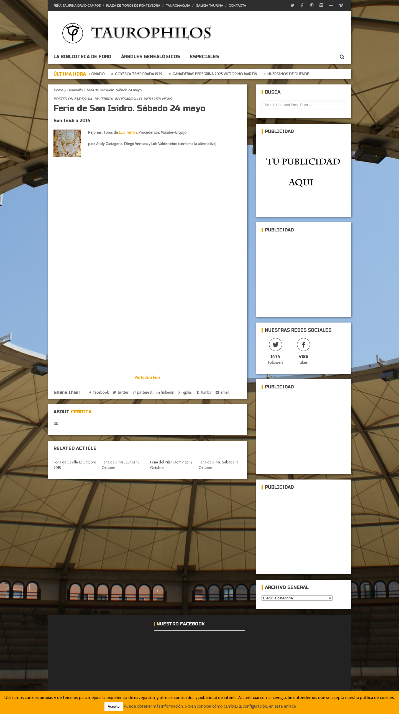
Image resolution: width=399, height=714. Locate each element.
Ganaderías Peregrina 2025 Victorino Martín (222, 74)
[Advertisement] (303, 272)
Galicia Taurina (209, 5)
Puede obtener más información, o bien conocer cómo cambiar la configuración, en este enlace (210, 706)
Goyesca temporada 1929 (146, 74)
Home (58, 90)
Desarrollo (74, 90)
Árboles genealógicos (150, 56)
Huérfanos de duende (295, 74)
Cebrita (105, 99)
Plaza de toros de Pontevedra (133, 5)
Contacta (237, 5)
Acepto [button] (114, 706)
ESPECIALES (204, 56)
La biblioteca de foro (82, 56)
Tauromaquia (178, 5)
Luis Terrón (128, 132)
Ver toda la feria (147, 377)
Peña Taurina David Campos (77, 5)
